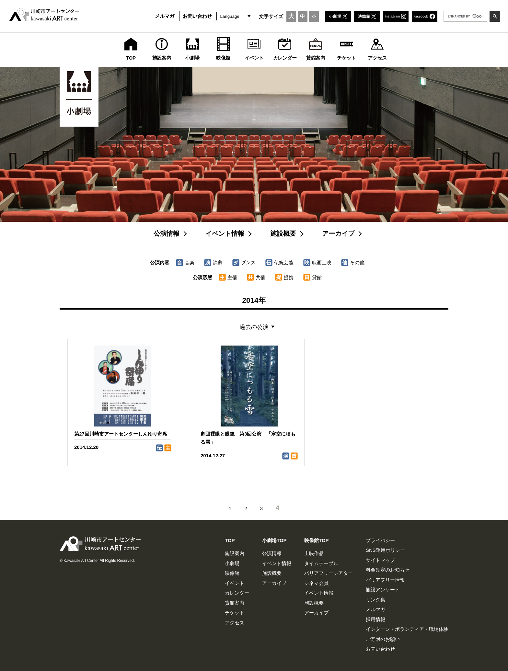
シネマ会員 (316, 583)
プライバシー (380, 540)
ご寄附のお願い (383, 639)
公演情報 (166, 233)
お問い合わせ (197, 16)
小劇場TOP (274, 540)
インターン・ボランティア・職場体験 (407, 629)
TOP (230, 540)
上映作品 (314, 553)
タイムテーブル (321, 563)
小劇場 (232, 563)
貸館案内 (234, 603)
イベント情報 (224, 233)
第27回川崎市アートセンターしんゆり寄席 (120, 434)
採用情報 (375, 619)
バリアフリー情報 (385, 580)
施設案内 (234, 553)
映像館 (232, 573)
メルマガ (164, 16)
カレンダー (237, 593)
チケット (234, 612)
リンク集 (375, 599)
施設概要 (283, 233)
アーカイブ (338, 233)
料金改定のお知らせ (388, 570)
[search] (465, 16)
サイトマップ (380, 560)
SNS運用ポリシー (385, 550)
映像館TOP (316, 540)
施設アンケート (383, 589)
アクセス (234, 622)
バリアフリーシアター (328, 573)
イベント (234, 583)
